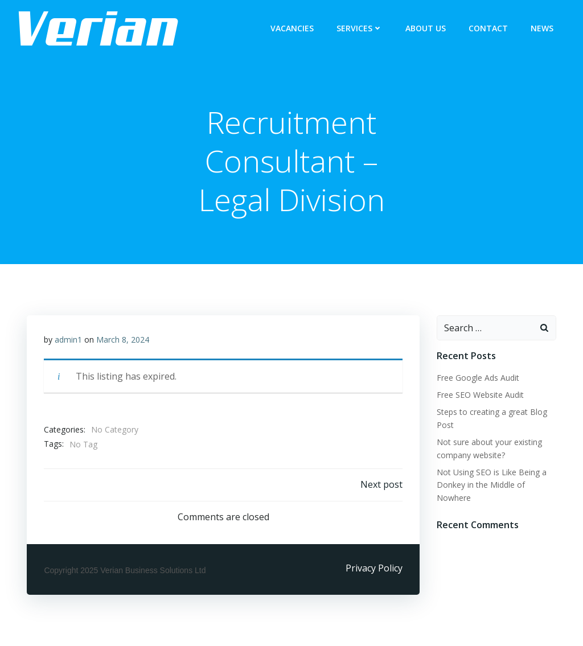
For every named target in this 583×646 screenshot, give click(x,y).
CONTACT (488, 28)
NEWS (542, 28)
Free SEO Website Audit (480, 394)
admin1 (68, 339)
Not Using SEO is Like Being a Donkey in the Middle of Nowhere (492, 485)
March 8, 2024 (122, 339)
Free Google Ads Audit (478, 377)
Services (359, 28)
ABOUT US (425, 28)
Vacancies (292, 28)
